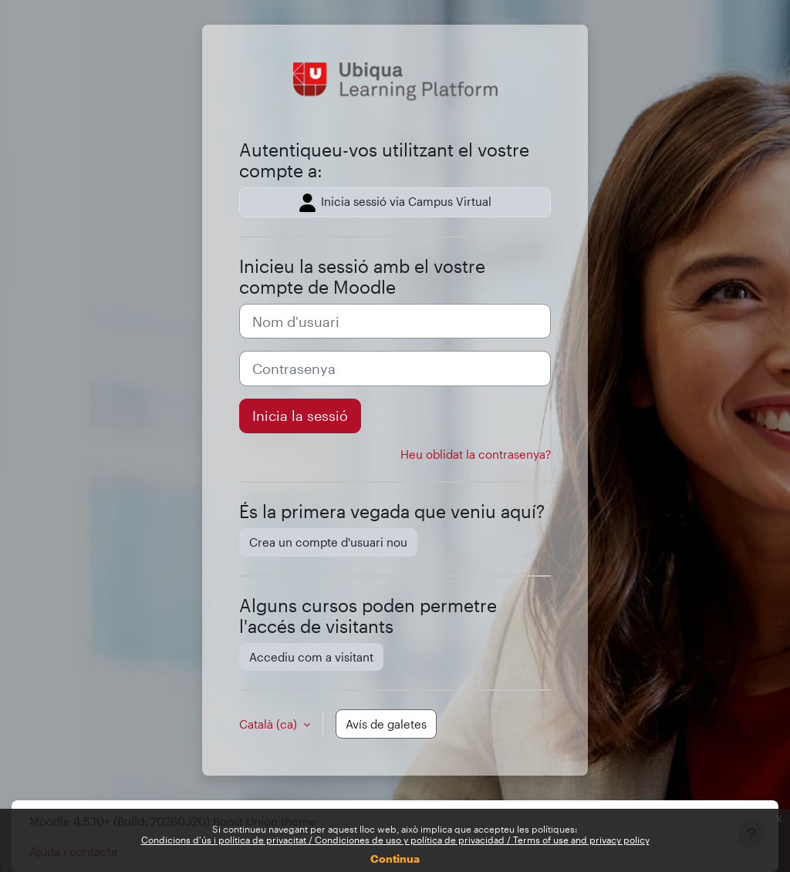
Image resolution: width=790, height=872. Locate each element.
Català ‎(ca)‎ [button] (269, 724)
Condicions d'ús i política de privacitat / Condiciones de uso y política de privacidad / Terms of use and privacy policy (395, 839)
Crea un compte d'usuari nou (328, 542)
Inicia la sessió (300, 415)
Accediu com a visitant (311, 657)
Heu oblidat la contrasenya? (475, 454)
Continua (395, 858)
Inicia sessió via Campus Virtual (395, 203)
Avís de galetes (386, 724)
